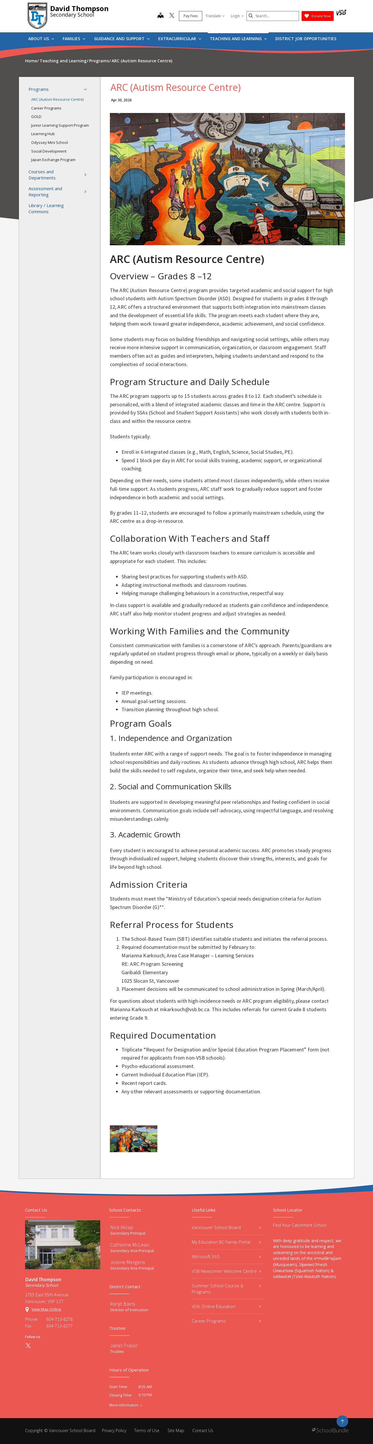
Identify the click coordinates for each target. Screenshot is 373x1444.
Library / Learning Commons (46, 208)
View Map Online (46, 1309)
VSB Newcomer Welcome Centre (226, 1271)
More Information (123, 1405)
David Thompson (79, 8)
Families (74, 38)
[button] (87, 89)
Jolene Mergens (127, 1262)
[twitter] (172, 16)
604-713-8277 (59, 1326)
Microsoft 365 (226, 1256)
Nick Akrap (121, 1227)
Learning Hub (43, 133)
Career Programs (46, 108)
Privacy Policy (114, 1430)
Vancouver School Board (226, 1227)
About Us (41, 38)
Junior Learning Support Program (60, 125)
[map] (160, 16)
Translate (215, 15)
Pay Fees (191, 15)
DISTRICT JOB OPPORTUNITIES (305, 38)
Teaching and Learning (238, 38)
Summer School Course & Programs (226, 1289)
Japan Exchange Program (53, 159)
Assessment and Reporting (59, 191)
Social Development (48, 151)
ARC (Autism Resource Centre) (57, 99)
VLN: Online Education (226, 1306)
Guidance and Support (122, 38)
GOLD (36, 116)
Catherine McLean (129, 1244)
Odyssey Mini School (49, 142)
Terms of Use (146, 1430)
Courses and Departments (59, 175)
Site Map (176, 1430)
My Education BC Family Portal (226, 1242)
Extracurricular (179, 38)
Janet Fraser (124, 1345)
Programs (59, 89)
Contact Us (202, 1430)
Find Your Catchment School (299, 1225)
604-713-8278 (59, 1319)
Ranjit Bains (122, 1303)
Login (237, 15)
